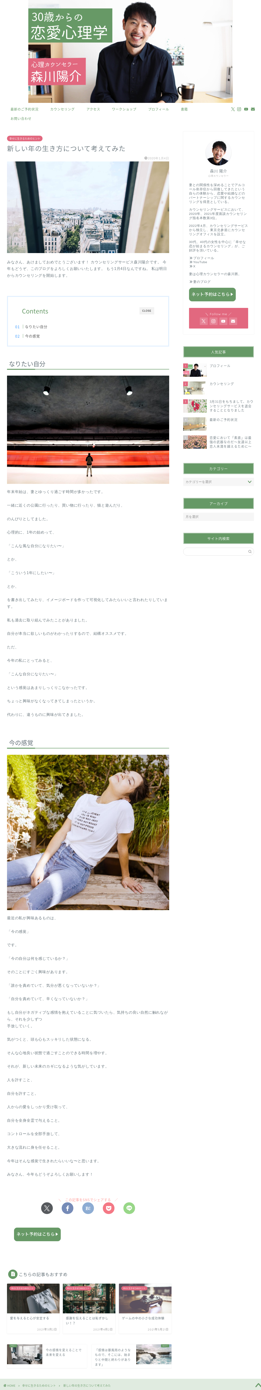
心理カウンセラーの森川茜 (217, 274)
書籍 (184, 109)
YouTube (200, 262)
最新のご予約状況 (25, 109)
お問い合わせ (21, 118)
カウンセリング (62, 109)
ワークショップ (124, 109)
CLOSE (146, 311)
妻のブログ (202, 282)
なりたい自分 (44, 326)
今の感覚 (40, 336)
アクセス (93, 109)
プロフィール (158, 109)
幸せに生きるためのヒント (24, 139)
